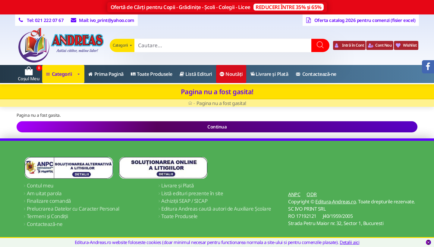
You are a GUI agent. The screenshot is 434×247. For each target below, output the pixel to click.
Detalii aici (349, 242)
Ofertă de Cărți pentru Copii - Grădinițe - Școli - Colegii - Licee (217, 7)
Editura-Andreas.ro (335, 201)
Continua (217, 127)
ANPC (294, 194)
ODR (312, 194)
